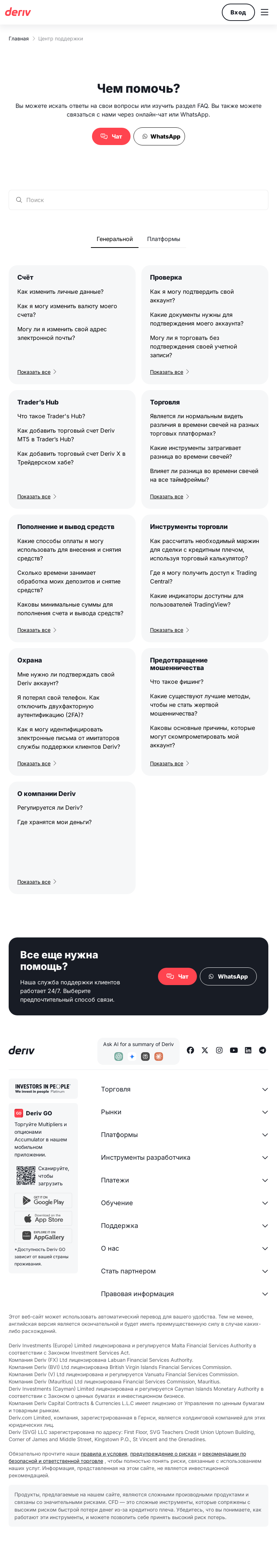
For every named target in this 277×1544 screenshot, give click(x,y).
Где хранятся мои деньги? (54, 822)
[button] (264, 12)
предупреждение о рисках (163, 1454)
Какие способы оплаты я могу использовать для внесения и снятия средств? (69, 549)
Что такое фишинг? (176, 681)
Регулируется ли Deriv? (50, 807)
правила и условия (104, 1454)
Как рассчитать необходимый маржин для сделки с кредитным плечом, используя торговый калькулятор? (204, 549)
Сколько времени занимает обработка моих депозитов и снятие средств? (68, 581)
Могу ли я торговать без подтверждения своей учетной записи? (193, 346)
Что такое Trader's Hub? (51, 416)
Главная (19, 38)
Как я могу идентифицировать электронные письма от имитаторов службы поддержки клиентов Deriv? (68, 738)
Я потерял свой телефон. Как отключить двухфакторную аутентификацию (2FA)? (58, 706)
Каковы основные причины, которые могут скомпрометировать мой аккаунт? (202, 736)
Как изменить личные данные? (60, 291)
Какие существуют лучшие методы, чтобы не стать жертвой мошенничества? (200, 704)
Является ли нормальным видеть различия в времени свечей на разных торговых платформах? (204, 424)
